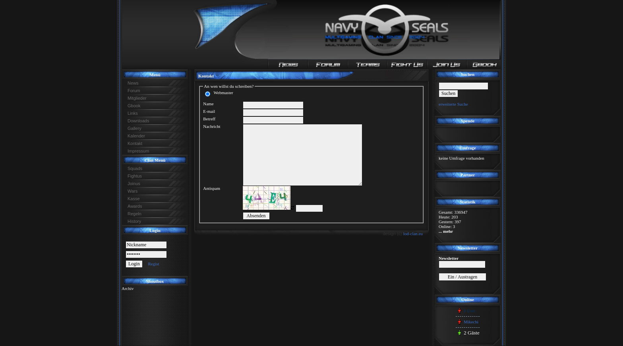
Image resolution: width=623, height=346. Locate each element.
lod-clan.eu (413, 233)
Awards (135, 206)
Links (133, 113)
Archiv (128, 288)
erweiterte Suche (453, 104)
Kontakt (135, 143)
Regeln (134, 213)
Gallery (134, 128)
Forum (134, 90)
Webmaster (222, 92)
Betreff (209, 118)
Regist (153, 263)
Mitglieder (137, 98)
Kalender (136, 135)
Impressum (138, 151)
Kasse (134, 198)
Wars (132, 191)
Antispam (211, 188)
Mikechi (471, 321)
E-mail (209, 111)
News (133, 83)
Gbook (134, 105)
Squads (135, 168)
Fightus (135, 176)
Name (208, 103)
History (134, 221)
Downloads (138, 120)
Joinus (134, 183)
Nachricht (211, 126)
